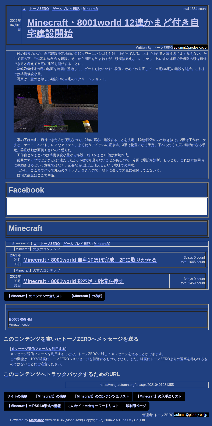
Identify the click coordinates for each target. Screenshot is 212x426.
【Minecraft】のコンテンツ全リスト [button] (35, 296)
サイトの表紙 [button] (17, 396)
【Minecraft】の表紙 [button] (86, 296)
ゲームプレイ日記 (66, 9)
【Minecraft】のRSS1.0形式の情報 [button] (34, 406)
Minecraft (90, 9)
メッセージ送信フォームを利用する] (38, 349)
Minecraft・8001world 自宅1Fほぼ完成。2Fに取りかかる (90, 260)
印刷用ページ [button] (136, 406)
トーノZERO (39, 9)
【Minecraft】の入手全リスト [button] (159, 396)
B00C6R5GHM (20, 319)
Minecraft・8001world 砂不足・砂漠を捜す (73, 281)
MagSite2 (36, 420)
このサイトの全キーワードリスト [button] (93, 406)
